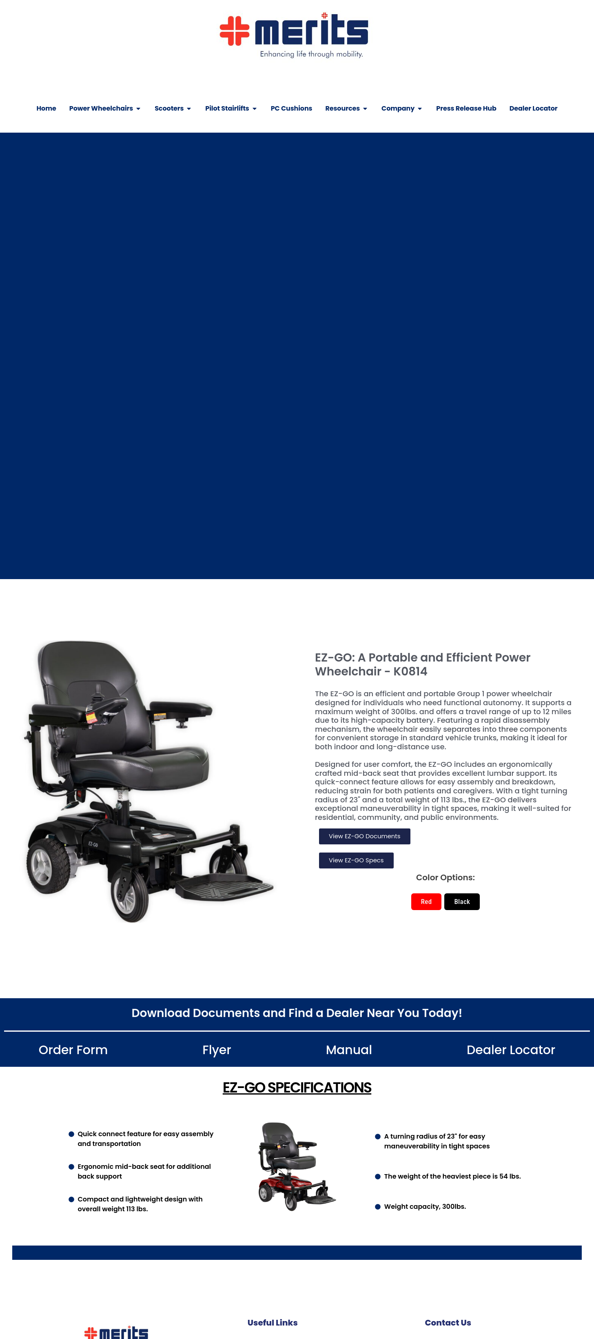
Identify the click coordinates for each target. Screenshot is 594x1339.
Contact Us (448, 1323)
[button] (426, 902)
